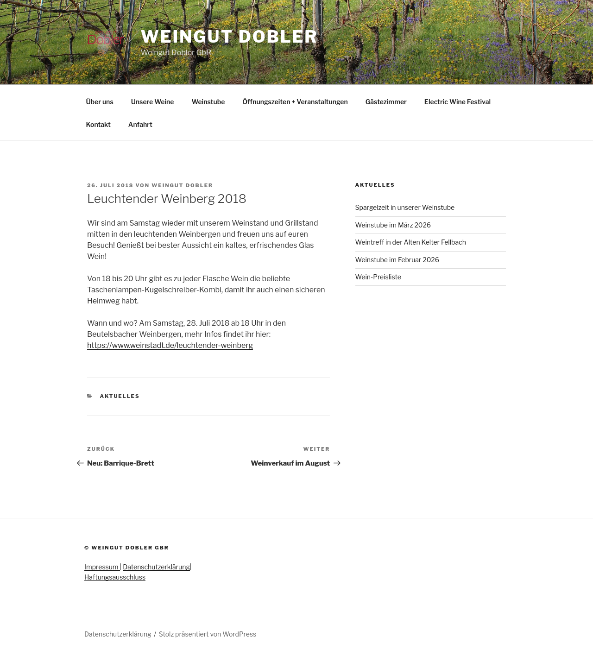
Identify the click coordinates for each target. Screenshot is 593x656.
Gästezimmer (386, 102)
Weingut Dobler (229, 36)
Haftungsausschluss (114, 577)
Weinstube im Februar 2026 (397, 260)
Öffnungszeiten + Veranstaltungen (294, 102)
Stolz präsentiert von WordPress (207, 634)
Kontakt (98, 124)
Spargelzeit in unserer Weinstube (405, 207)
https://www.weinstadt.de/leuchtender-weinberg (170, 345)
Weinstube (208, 102)
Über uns (100, 102)
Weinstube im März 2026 (393, 225)
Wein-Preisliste (378, 277)
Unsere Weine (152, 102)
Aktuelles (120, 396)
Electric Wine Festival (457, 102)
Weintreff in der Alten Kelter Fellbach (410, 242)
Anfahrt (140, 124)
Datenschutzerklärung (156, 567)
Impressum (102, 567)
